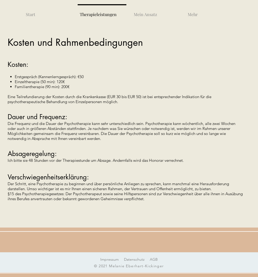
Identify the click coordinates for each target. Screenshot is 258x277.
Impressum (109, 259)
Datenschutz (134, 259)
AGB (154, 259)
